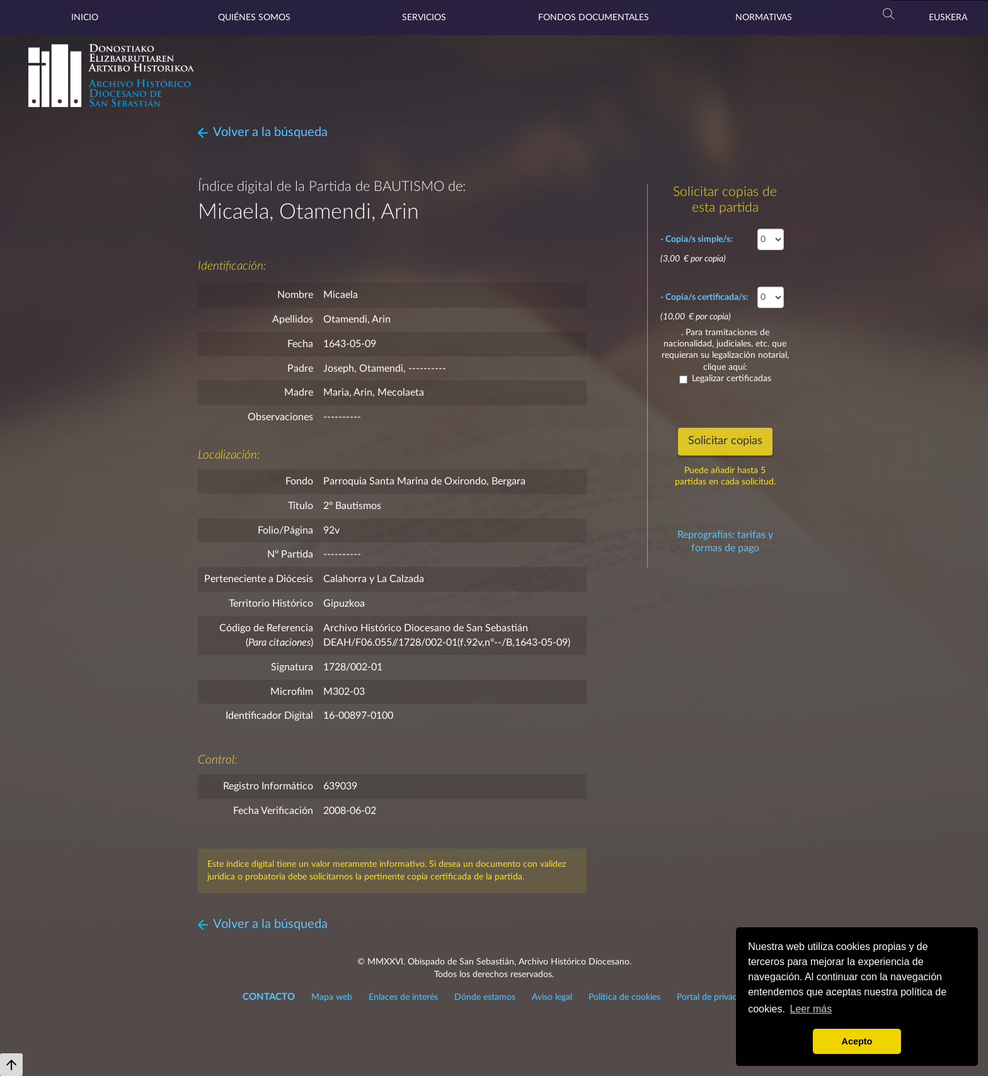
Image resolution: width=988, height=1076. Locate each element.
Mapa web (331, 997)
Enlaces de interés (403, 997)
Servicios (424, 17)
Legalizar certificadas (725, 379)
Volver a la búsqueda (270, 132)
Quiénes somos (254, 17)
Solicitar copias (725, 441)
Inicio (84, 17)
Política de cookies (624, 997)
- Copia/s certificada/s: (704, 297)
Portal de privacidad (715, 997)
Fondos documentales (593, 17)
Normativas (763, 17)
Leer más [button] (811, 1009)
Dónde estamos (484, 997)
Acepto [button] (857, 1041)
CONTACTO (269, 997)
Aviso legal (552, 997)
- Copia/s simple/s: (696, 239)
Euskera (948, 17)
